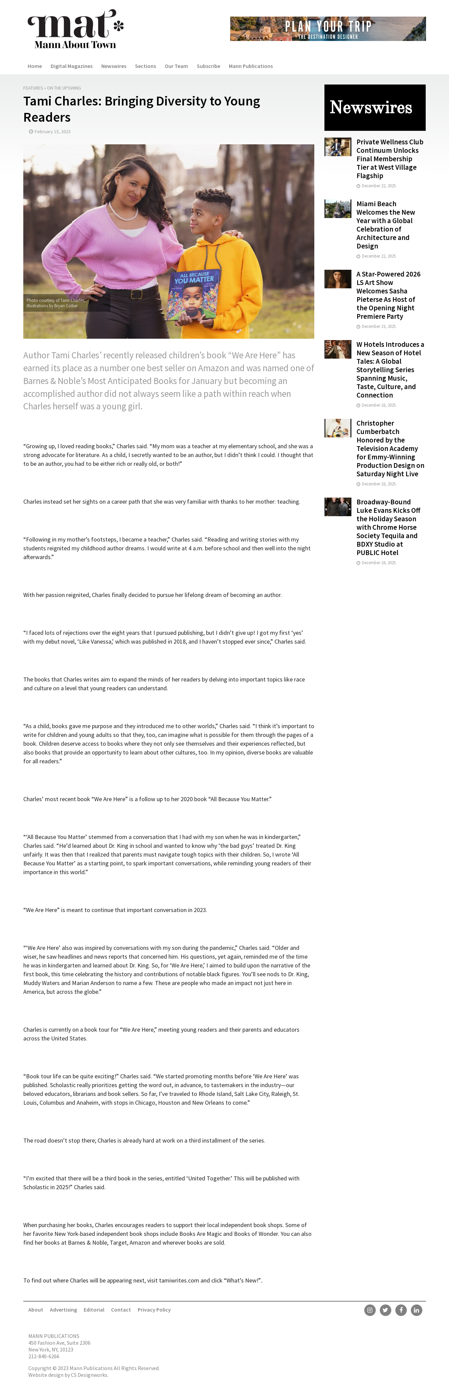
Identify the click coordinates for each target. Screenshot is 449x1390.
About (35, 1309)
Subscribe (208, 66)
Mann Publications (251, 66)
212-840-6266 (43, 1356)
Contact (121, 1309)
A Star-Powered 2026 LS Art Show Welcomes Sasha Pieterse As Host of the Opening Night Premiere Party (388, 295)
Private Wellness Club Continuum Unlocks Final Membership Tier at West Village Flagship (389, 159)
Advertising (63, 1309)
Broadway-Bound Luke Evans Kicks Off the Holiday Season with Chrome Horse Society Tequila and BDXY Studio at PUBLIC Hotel (388, 527)
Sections (145, 66)
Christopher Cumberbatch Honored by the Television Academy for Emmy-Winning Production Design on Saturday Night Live (390, 448)
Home (35, 66)
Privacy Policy (154, 1309)
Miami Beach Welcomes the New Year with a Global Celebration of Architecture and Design (385, 224)
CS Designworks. (89, 1374)
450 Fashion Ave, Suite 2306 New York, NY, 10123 (59, 1346)
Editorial (94, 1309)
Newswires (113, 66)
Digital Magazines (72, 66)
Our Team (176, 66)
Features (33, 88)
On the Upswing (64, 88)
